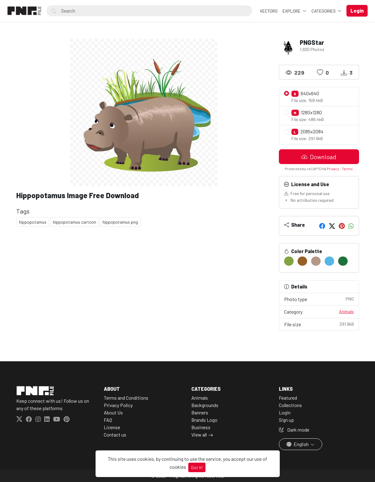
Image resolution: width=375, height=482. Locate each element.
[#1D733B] (343, 261)
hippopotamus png (120, 222)
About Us (113, 412)
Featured (288, 398)
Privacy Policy (118, 405)
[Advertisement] (143, 280)
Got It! (197, 467)
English (298, 444)
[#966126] (302, 261)
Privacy (333, 169)
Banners (199, 412)
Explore (292, 11)
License (112, 427)
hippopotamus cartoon (74, 222)
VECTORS (269, 11)
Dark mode (294, 430)
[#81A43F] (289, 261)
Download (318, 156)
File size (319, 324)
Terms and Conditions (126, 398)
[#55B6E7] (329, 261)
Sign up (286, 420)
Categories (324, 11)
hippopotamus (32, 222)
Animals (346, 311)
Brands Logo (204, 420)
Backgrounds (204, 405)
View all (199, 434)
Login (285, 412)
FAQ (108, 420)
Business (200, 427)
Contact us (115, 434)
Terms (347, 169)
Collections (290, 405)
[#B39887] (316, 261)
